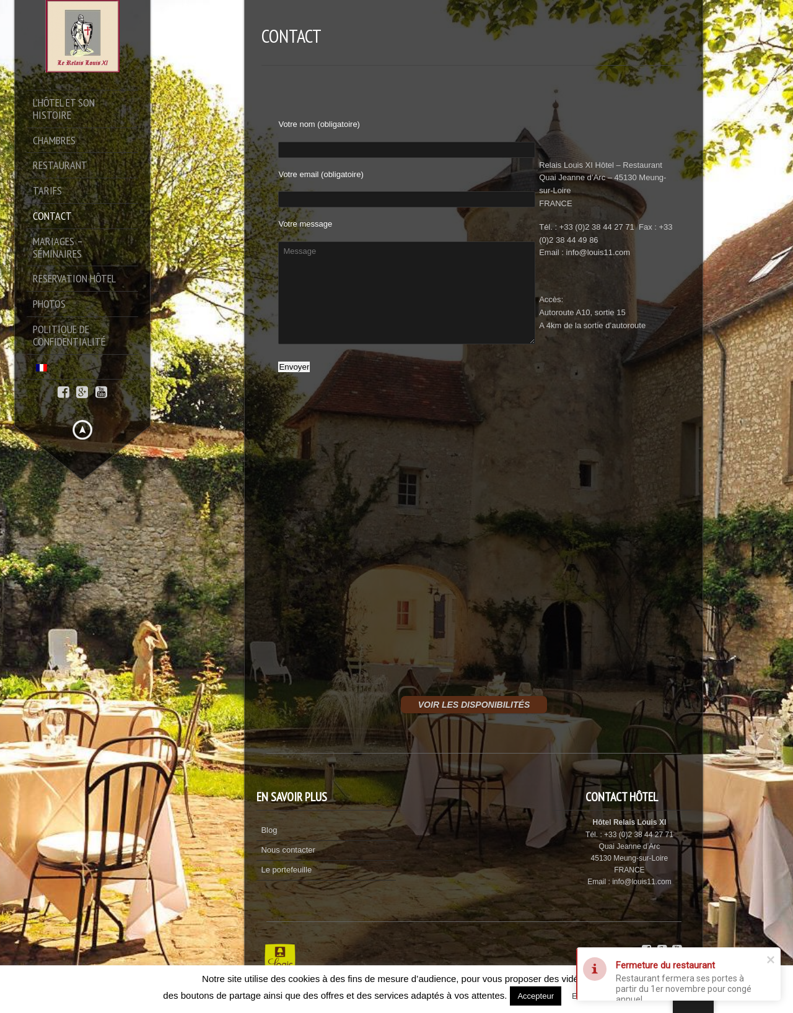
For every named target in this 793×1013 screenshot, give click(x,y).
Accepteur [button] (535, 996)
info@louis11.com (598, 252)
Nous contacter (288, 849)
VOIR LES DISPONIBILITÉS (474, 705)
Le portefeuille (286, 869)
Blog (269, 830)
